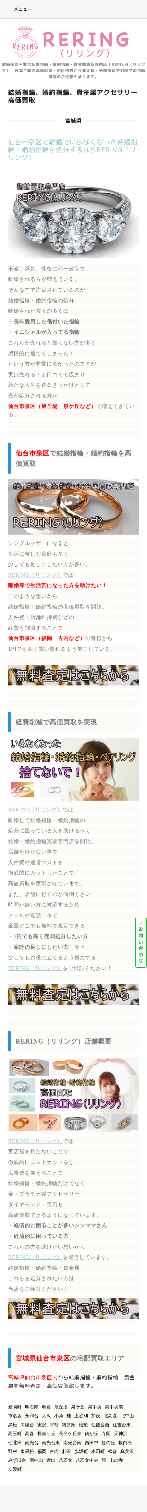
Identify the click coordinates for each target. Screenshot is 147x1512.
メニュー (18, 9)
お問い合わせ (141, 942)
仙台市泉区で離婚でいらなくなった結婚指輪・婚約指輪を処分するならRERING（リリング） (73, 149)
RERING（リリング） (35, 575)
